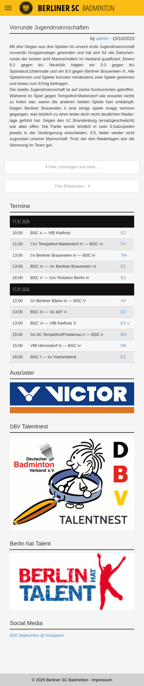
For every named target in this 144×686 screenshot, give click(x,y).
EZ (123, 232)
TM (124, 255)
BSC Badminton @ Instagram (37, 635)
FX (123, 244)
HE (123, 345)
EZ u (125, 323)
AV (123, 300)
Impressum (102, 679)
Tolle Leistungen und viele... (72, 166)
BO (124, 334)
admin (102, 38)
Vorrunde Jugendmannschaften (49, 27)
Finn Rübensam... (72, 186)
